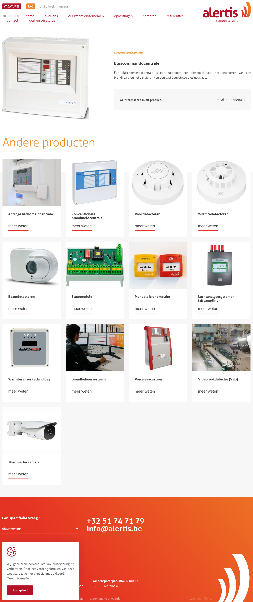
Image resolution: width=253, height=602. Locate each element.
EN (17, 16)
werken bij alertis (41, 20)
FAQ (30, 6)
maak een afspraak (231, 99)
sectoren (149, 16)
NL (5, 16)
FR (11, 16)
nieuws (64, 6)
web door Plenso (201, 598)
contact (12, 20)
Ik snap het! (20, 590)
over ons (51, 16)
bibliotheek (47, 6)
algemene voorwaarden (106, 598)
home (30, 16)
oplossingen (123, 16)
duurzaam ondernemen (86, 16)
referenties (175, 16)
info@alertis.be (114, 528)
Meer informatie (18, 578)
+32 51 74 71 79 (115, 521)
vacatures (11, 6)
